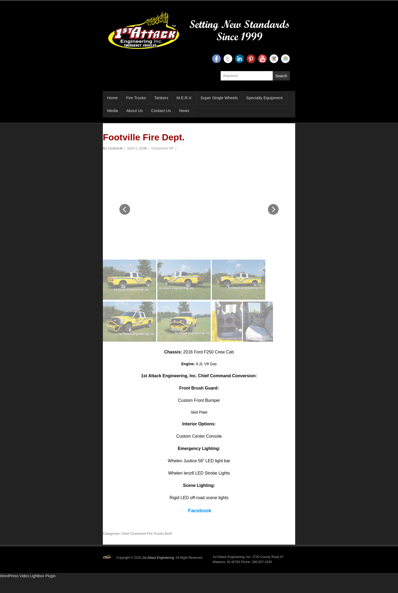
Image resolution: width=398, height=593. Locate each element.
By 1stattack (112, 148)
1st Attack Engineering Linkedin (239, 58)
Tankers (161, 97)
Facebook (199, 510)
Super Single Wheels (219, 97)
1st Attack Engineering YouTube (262, 58)
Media (112, 110)
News (184, 110)
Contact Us (161, 110)
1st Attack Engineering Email (285, 58)
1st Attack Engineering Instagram (274, 58)
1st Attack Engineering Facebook (216, 58)
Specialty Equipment (264, 97)
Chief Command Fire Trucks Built (146, 534)
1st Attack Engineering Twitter (228, 58)
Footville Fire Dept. (144, 137)
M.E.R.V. (184, 97)
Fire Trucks (136, 97)
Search (281, 76)
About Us (134, 110)
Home (112, 97)
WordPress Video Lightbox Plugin (28, 576)
